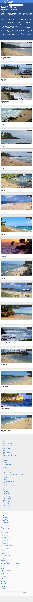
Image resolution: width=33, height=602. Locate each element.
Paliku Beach (6, 505)
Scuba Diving (6, 471)
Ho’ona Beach (7, 503)
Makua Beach (6, 507)
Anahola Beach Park (6, 57)
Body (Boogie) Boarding (9, 455)
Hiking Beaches (7, 459)
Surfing (5, 479)
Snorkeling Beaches (8, 472)
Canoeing (5, 457)
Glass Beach (4, 519)
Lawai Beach (4, 276)
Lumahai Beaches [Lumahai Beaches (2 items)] (4, 583)
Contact (31, 1)
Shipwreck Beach (5, 408)
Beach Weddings (7, 453)
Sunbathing (6, 476)
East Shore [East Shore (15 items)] (3, 580)
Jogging (5, 460)
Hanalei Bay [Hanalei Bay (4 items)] (3, 581)
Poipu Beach (4, 364)
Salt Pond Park (4, 386)
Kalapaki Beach (4, 145)
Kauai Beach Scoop (4, 9)
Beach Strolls (6, 452)
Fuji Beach (6, 491)
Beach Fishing (7, 448)
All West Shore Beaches (7, 516)
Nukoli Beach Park (5, 342)
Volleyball (5, 482)
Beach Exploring (7, 447)
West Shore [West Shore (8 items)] (3, 589)
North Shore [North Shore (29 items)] (3, 586)
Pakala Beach (4, 517)
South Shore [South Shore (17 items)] (3, 588)
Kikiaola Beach (4, 254)
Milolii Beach (4, 524)
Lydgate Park (4, 298)
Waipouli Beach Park (5, 430)
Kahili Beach (6, 493)
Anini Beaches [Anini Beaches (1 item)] (3, 578)
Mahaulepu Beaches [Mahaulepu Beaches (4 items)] (5, 584)
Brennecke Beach (5, 101)
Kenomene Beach (8, 498)
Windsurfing (6, 484)
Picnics (5, 467)
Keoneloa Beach (7, 500)
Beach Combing (7, 445)
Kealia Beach (4, 167)
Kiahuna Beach (7, 501)
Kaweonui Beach (7, 496)
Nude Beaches (7, 464)
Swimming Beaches (8, 481)
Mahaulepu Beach (5, 320)
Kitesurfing (6, 462)
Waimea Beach (5, 527)
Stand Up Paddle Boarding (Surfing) (13, 474)
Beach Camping (7, 443)
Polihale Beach (5, 525)
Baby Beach (3, 79)
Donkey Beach (4, 123)
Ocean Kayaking (7, 465)
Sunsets (5, 477)
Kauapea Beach (7, 495)
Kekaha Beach (4, 520)
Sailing (5, 469)
